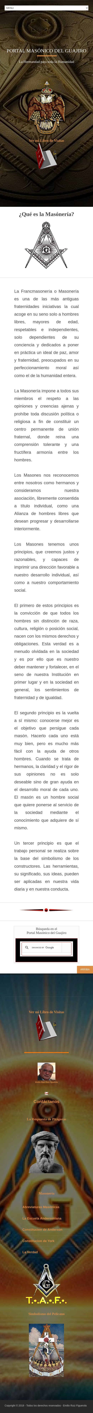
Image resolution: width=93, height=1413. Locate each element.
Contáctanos (46, 1101)
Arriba (85, 969)
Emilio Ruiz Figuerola (75, 1405)
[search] (46, 947)
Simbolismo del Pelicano (46, 1314)
